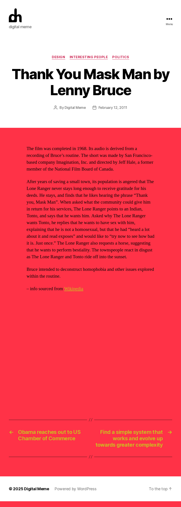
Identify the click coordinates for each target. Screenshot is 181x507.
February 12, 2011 (113, 113)
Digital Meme (75, 113)
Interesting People (89, 63)
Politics (120, 63)
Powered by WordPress (75, 494)
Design (58, 63)
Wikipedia (73, 295)
